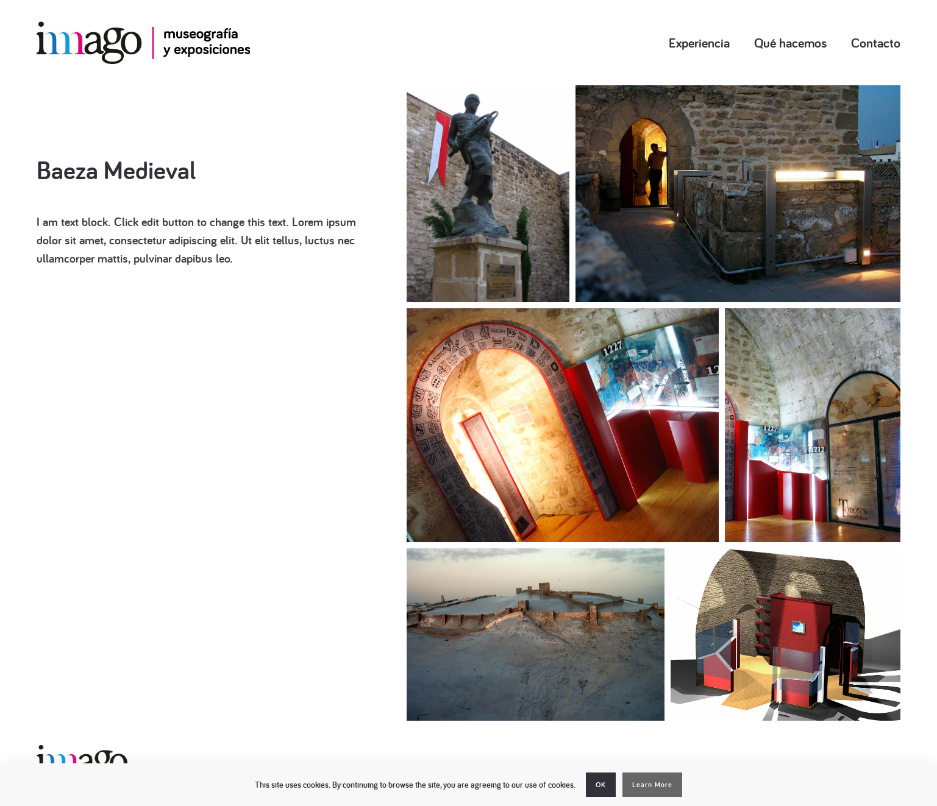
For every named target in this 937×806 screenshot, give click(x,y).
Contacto (875, 42)
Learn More (652, 785)
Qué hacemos (790, 42)
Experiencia (699, 42)
